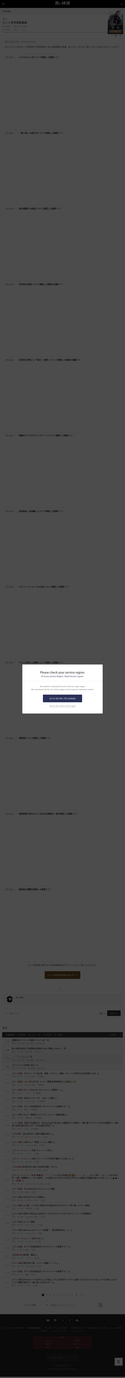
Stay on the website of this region (62, 706)
